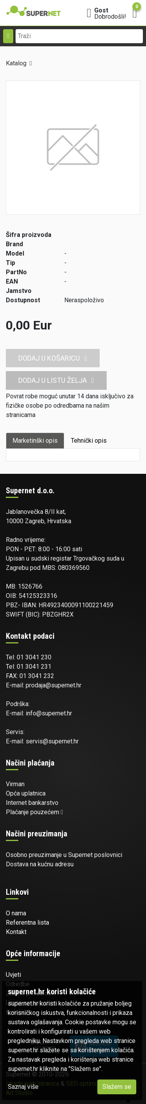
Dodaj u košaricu (52, 358)
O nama (16, 913)
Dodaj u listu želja (56, 380)
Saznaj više (23, 1086)
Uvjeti (13, 974)
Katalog (16, 63)
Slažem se (116, 1086)
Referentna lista (27, 922)
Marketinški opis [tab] (35, 440)
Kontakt (16, 932)
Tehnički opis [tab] (89, 440)
